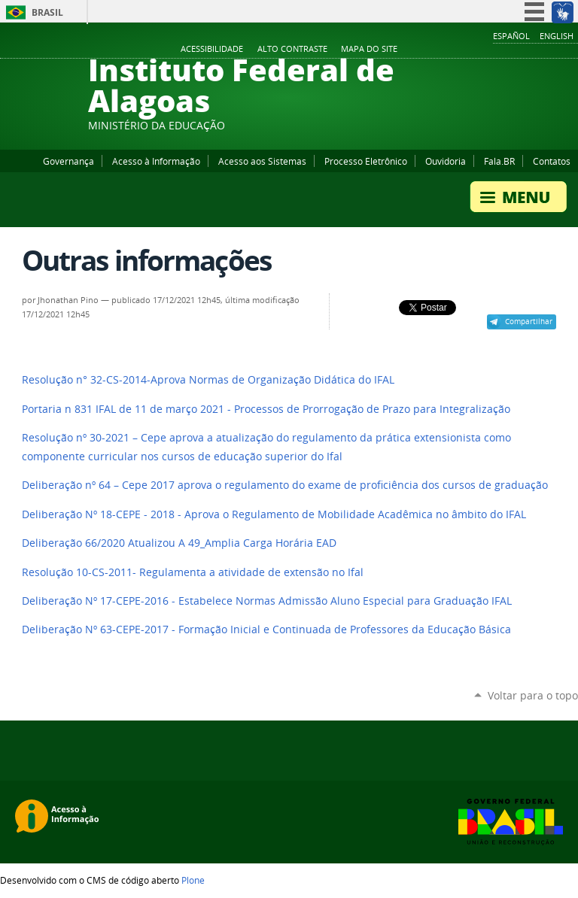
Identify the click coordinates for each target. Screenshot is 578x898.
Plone (193, 880)
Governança (68, 161)
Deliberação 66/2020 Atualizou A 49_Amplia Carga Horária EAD (179, 543)
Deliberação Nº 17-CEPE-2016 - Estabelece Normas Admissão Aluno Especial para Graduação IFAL (267, 601)
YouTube (514, 49)
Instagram (532, 49)
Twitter (551, 49)
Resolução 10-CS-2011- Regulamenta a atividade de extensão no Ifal (193, 572)
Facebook (495, 49)
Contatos (551, 161)
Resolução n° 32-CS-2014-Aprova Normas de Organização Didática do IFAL (208, 380)
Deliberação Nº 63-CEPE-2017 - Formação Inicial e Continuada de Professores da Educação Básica (266, 629)
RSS (570, 49)
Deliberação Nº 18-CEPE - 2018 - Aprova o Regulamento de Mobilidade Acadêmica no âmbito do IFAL (274, 514)
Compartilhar (528, 321)
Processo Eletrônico (365, 161)
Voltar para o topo (533, 695)
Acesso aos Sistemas (262, 161)
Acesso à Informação (156, 161)
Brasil (47, 12)
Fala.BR (499, 161)
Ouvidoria (445, 161)
